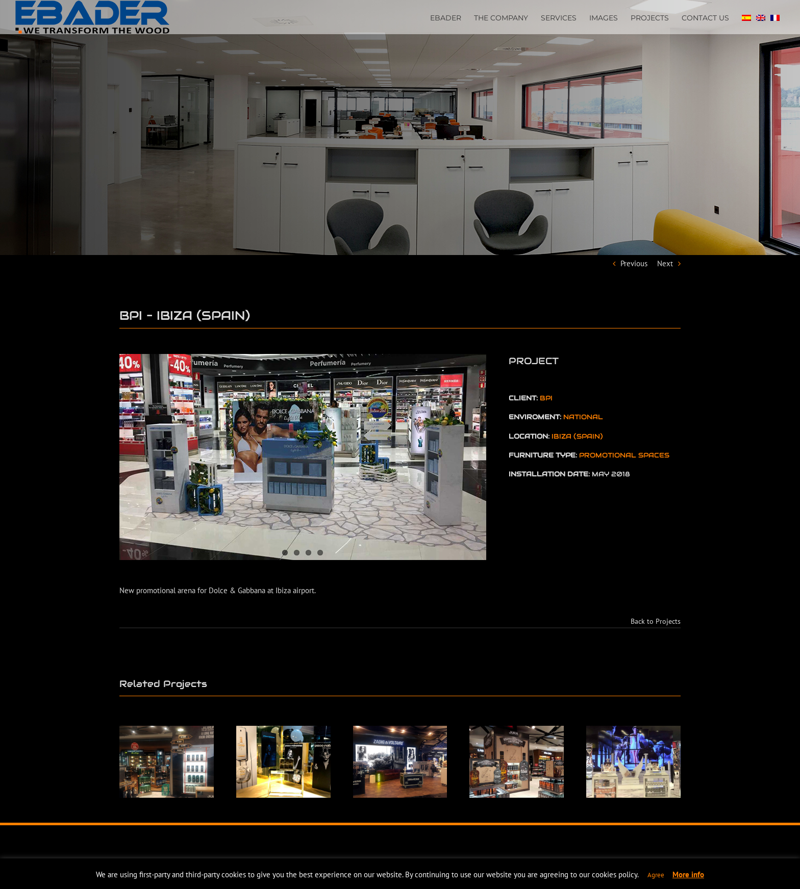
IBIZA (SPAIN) (577, 436)
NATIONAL (583, 417)
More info (688, 874)
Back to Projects (656, 621)
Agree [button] (655, 875)
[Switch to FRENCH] (775, 17)
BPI (546, 398)
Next (665, 263)
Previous (633, 263)
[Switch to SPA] (746, 17)
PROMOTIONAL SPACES (624, 455)
